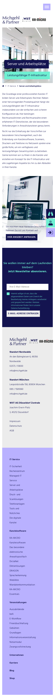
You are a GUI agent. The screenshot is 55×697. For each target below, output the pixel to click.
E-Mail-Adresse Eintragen (23, 314)
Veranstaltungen (18, 602)
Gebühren (14, 628)
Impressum (15, 421)
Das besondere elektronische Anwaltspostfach (18, 552)
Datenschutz (16, 426)
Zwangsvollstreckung (20, 647)
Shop (12, 678)
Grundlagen (15, 633)
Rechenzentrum (17, 471)
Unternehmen (17, 655)
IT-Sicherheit (16, 466)
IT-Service (12, 86)
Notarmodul (16, 642)
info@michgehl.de (18, 371)
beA (11, 614)
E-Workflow (15, 619)
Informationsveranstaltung (23, 637)
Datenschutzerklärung (20, 308)
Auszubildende (17, 609)
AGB (12, 431)
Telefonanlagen (17, 504)
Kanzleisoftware (18, 531)
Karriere (14, 663)
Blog (12, 671)
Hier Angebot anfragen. (21, 237)
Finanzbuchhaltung (19, 623)
